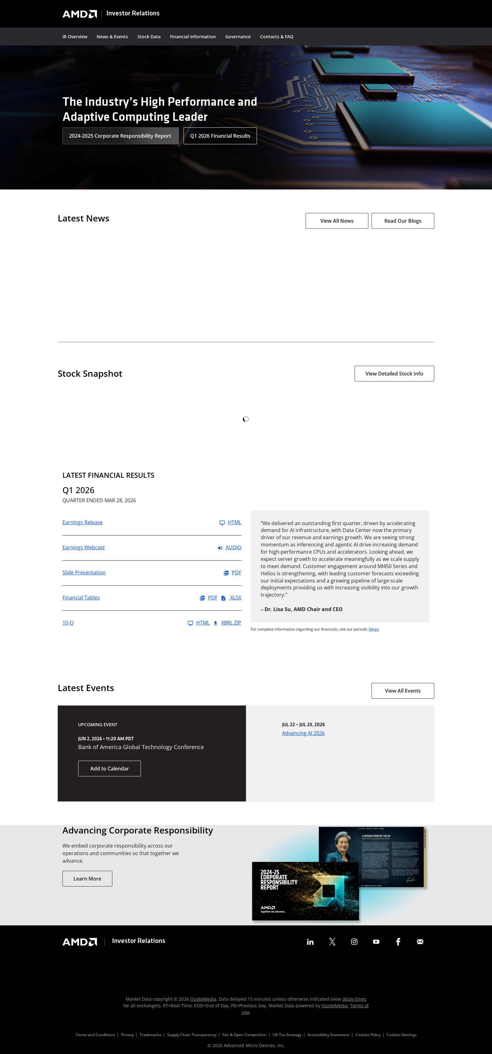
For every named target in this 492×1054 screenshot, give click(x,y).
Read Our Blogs (402, 220)
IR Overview (74, 37)
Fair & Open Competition (244, 1035)
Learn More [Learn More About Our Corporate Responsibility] (87, 878)
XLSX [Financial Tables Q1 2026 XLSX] (231, 598)
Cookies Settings (402, 1035)
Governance (238, 37)
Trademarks (150, 1035)
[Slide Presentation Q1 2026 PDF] (151, 573)
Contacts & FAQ (276, 37)
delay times (354, 999)
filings (374, 629)
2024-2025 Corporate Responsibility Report (120, 135)
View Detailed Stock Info (394, 373)
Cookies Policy (368, 1035)
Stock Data (149, 37)
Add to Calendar (109, 768)
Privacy (127, 1035)
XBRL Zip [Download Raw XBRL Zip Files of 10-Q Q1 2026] (227, 623)
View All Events (403, 690)
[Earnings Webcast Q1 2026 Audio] (151, 548)
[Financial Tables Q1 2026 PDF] (139, 598)
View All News (337, 220)
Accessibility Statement (329, 1035)
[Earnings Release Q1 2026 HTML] (151, 523)
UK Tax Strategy (287, 1035)
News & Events (112, 37)
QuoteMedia (203, 999)
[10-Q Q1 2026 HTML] (136, 623)
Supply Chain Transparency (192, 1035)
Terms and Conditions (95, 1035)
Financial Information (193, 37)
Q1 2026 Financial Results (220, 135)
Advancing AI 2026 (303, 733)
